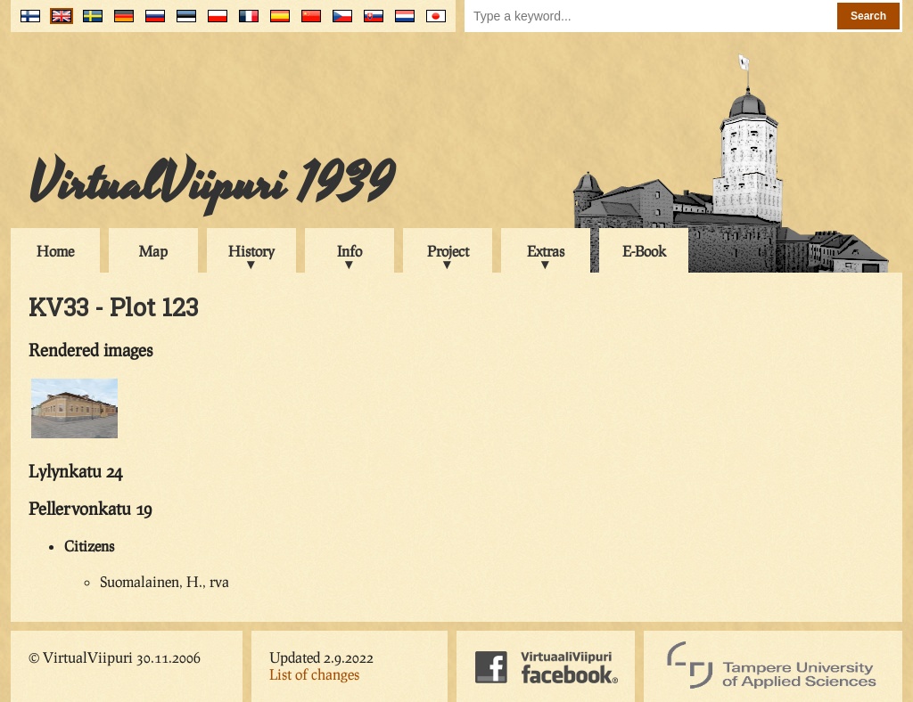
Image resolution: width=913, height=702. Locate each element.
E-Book (644, 250)
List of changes (314, 673)
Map (153, 250)
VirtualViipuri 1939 (211, 184)
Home (55, 250)
